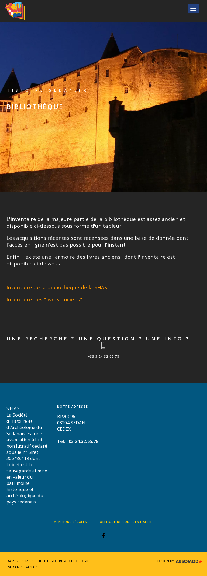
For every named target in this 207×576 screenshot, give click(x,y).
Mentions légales (70, 522)
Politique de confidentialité (125, 522)
